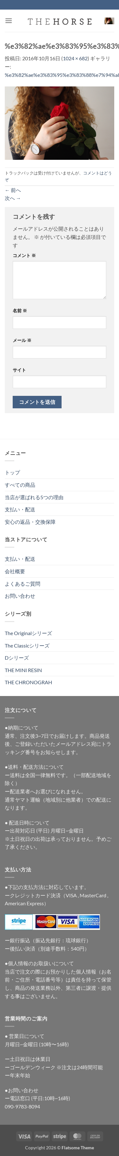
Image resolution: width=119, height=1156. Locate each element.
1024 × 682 (75, 58)
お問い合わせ (20, 596)
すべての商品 (20, 485)
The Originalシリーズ (28, 633)
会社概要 (15, 571)
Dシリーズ (17, 658)
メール (22, 340)
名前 (20, 310)
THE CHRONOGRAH (28, 682)
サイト (19, 370)
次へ (13, 198)
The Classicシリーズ (27, 645)
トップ (12, 472)
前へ (13, 190)
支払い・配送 (20, 509)
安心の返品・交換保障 (30, 522)
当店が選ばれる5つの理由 (34, 497)
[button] (8, 20)
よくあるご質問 (22, 584)
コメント (24, 255)
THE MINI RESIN (23, 670)
